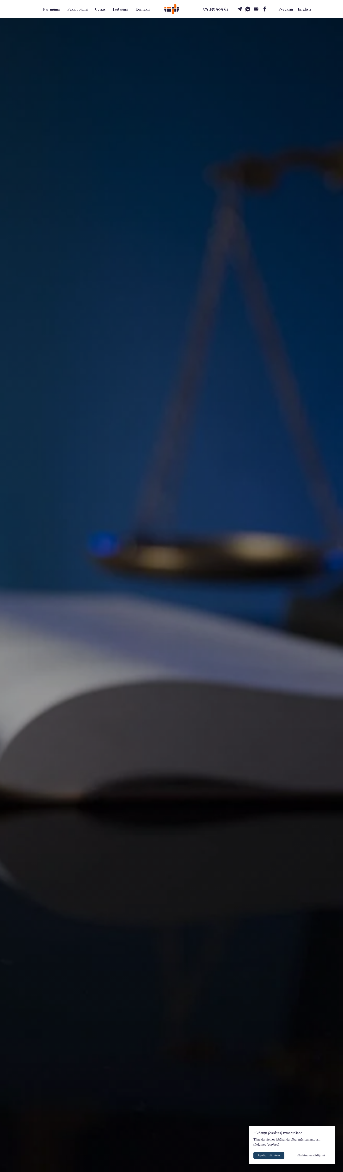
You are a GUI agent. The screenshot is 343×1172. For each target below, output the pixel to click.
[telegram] (239, 9)
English (304, 9)
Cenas (100, 9)
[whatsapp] (248, 9)
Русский (285, 9)
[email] (256, 9)
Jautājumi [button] (120, 9)
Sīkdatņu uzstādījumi (310, 1155)
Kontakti (142, 9)
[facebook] (265, 9)
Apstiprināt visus (268, 1155)
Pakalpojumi (77, 9)
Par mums (51, 9)
